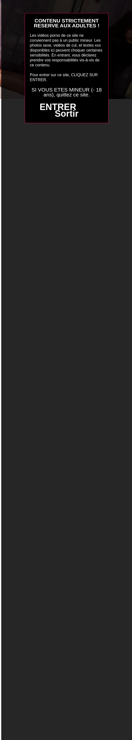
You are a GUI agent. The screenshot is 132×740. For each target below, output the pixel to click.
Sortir (67, 114)
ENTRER (58, 107)
